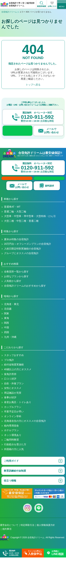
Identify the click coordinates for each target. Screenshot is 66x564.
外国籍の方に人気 (14, 455)
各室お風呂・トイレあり (17, 408)
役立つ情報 (10, 487)
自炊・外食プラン (14, 390)
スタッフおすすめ (14, 361)
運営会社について (9, 531)
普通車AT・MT (12, 213)
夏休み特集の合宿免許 (16, 246)
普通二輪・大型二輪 (15, 218)
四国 (6, 338)
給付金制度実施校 (14, 371)
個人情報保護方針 (46, 531)
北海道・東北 (11, 310)
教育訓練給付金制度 (15, 477)
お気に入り (52, 6)
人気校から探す (12, 287)
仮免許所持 (10, 380)
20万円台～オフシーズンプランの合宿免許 (27, 250)
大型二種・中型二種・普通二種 (21, 227)
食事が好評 (10, 404)
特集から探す (11, 238)
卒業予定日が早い (14, 418)
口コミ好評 (10, 385)
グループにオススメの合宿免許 (21, 259)
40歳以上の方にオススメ (18, 376)
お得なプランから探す (16, 283)
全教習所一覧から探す (16, 278)
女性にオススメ (12, 394)
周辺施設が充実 (12, 399)
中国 (6, 334)
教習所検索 (41, 6)
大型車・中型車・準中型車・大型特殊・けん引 (30, 222)
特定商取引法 (27, 531)
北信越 (7, 315)
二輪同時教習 (11, 446)
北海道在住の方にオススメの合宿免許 (25, 427)
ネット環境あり (12, 441)
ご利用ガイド (11, 467)
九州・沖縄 (10, 343)
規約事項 (6, 535)
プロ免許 (9, 366)
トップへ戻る (33, 84)
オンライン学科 (12, 423)
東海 (6, 324)
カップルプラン (12, 413)
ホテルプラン (11, 437)
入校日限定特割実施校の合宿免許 (22, 255)
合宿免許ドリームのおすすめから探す (25, 292)
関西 (6, 329)
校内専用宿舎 (11, 432)
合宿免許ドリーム (9, 12)
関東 (6, 320)
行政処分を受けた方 (15, 451)
